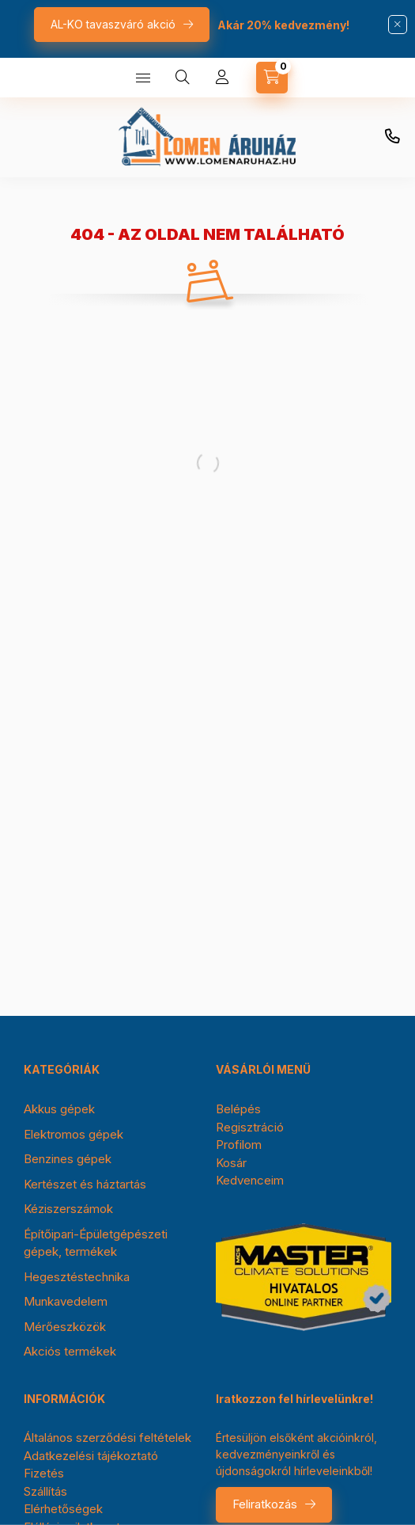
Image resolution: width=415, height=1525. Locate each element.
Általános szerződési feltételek (107, 1437)
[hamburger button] (143, 77)
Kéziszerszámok (68, 1208)
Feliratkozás (264, 1504)
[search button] (182, 77)
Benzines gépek (67, 1158)
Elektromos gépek (73, 1134)
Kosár (231, 1162)
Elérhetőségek (63, 1508)
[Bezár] (397, 24)
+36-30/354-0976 (392, 137)
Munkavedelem (66, 1301)
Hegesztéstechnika (77, 1276)
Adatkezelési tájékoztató (91, 1455)
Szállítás (45, 1491)
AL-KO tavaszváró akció (113, 24)
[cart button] (272, 77)
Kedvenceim (250, 1180)
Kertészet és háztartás (85, 1184)
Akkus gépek (59, 1108)
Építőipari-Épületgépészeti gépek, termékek (96, 1243)
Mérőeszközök (65, 1326)
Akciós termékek (70, 1351)
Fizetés (44, 1473)
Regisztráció (250, 1127)
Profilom (239, 1144)
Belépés (238, 1108)
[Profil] (222, 77)
